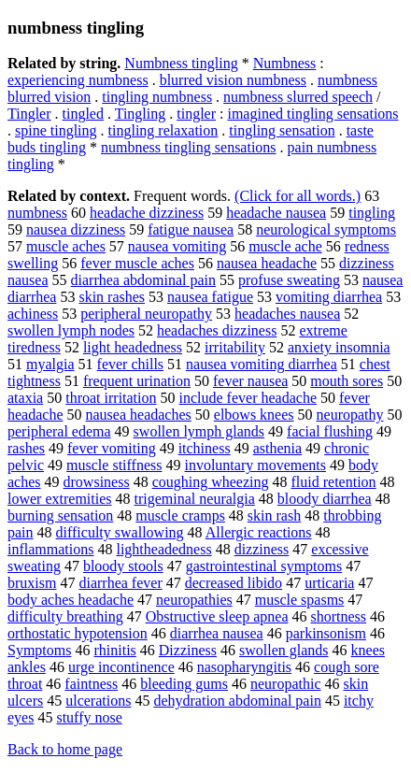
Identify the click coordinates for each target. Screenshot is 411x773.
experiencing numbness (78, 80)
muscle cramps (180, 515)
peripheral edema (59, 431)
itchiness (204, 448)
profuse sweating (289, 280)
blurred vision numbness (233, 80)
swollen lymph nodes (71, 330)
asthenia (277, 448)
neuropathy (350, 414)
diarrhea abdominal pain (144, 280)
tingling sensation (281, 130)
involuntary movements (255, 465)
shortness (339, 616)
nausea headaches (138, 414)
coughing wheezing (210, 482)
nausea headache (267, 263)
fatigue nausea (191, 229)
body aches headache (70, 600)
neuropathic (285, 684)
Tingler (29, 114)
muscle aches (66, 246)
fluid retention (333, 482)
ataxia (25, 398)
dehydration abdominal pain (237, 701)
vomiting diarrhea (329, 297)
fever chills (130, 364)
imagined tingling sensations (312, 114)
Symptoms (39, 650)
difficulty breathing (65, 616)
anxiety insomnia (339, 347)
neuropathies (194, 600)
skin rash (274, 515)
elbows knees (254, 414)
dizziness (262, 549)
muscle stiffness (114, 465)
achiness (32, 314)
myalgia (50, 364)
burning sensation (60, 515)
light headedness (132, 347)
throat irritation (110, 398)
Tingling (140, 114)
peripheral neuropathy (146, 314)
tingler (196, 114)
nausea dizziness (75, 229)
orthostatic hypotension (77, 633)
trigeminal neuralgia (195, 499)
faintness (91, 684)
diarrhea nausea (216, 633)
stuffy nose (88, 717)
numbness (37, 213)
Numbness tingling (180, 63)
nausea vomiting (177, 246)
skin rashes (111, 297)
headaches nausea (287, 314)
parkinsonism (326, 633)
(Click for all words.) (297, 196)
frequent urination (137, 381)
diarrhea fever (120, 583)
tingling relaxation (163, 130)
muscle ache (285, 246)
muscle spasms (300, 600)
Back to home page (64, 749)
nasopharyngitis (244, 667)
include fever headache (248, 398)
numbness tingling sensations (188, 147)
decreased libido (233, 583)
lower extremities (59, 499)
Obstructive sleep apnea (217, 616)
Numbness (285, 63)
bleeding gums (184, 684)
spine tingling (56, 130)
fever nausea (250, 381)
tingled (83, 114)
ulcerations (98, 701)
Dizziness (188, 650)
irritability (235, 347)
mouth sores (346, 381)
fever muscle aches (137, 263)
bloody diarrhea (324, 499)
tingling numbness (157, 97)
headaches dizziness (216, 330)
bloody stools (123, 566)
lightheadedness (163, 549)
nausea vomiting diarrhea (261, 364)
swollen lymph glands (199, 431)
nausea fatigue (210, 297)
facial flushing (330, 431)
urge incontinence (121, 667)
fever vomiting (111, 448)
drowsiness (97, 482)
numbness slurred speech (298, 97)
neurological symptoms (326, 229)
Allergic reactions (259, 532)
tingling (371, 213)
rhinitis (114, 650)
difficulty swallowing (120, 532)
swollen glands (284, 650)
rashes (26, 448)
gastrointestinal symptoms (264, 566)
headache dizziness (147, 213)
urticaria (329, 583)
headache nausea (276, 213)
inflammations (50, 549)
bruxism (31, 583)
